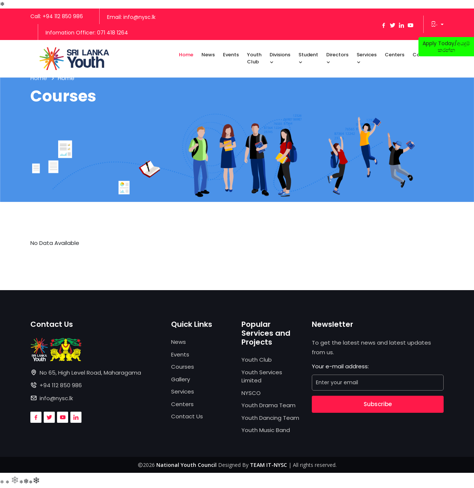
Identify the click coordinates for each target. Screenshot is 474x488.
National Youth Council (186, 464)
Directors (337, 58)
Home (186, 54)
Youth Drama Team (268, 405)
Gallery (180, 379)
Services (367, 58)
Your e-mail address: (340, 366)
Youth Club (254, 58)
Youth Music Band (265, 430)
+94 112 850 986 (61, 385)
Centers (394, 54)
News (208, 54)
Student (308, 58)
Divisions (280, 58)
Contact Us (187, 416)
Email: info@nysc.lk (131, 17)
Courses (182, 367)
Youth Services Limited (261, 376)
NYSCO (251, 393)
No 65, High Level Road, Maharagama (90, 372)
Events (231, 54)
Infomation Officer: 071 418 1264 (87, 32)
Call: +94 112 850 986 (56, 16)
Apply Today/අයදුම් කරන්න (446, 47)
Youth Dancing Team (270, 418)
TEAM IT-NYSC (268, 464)
